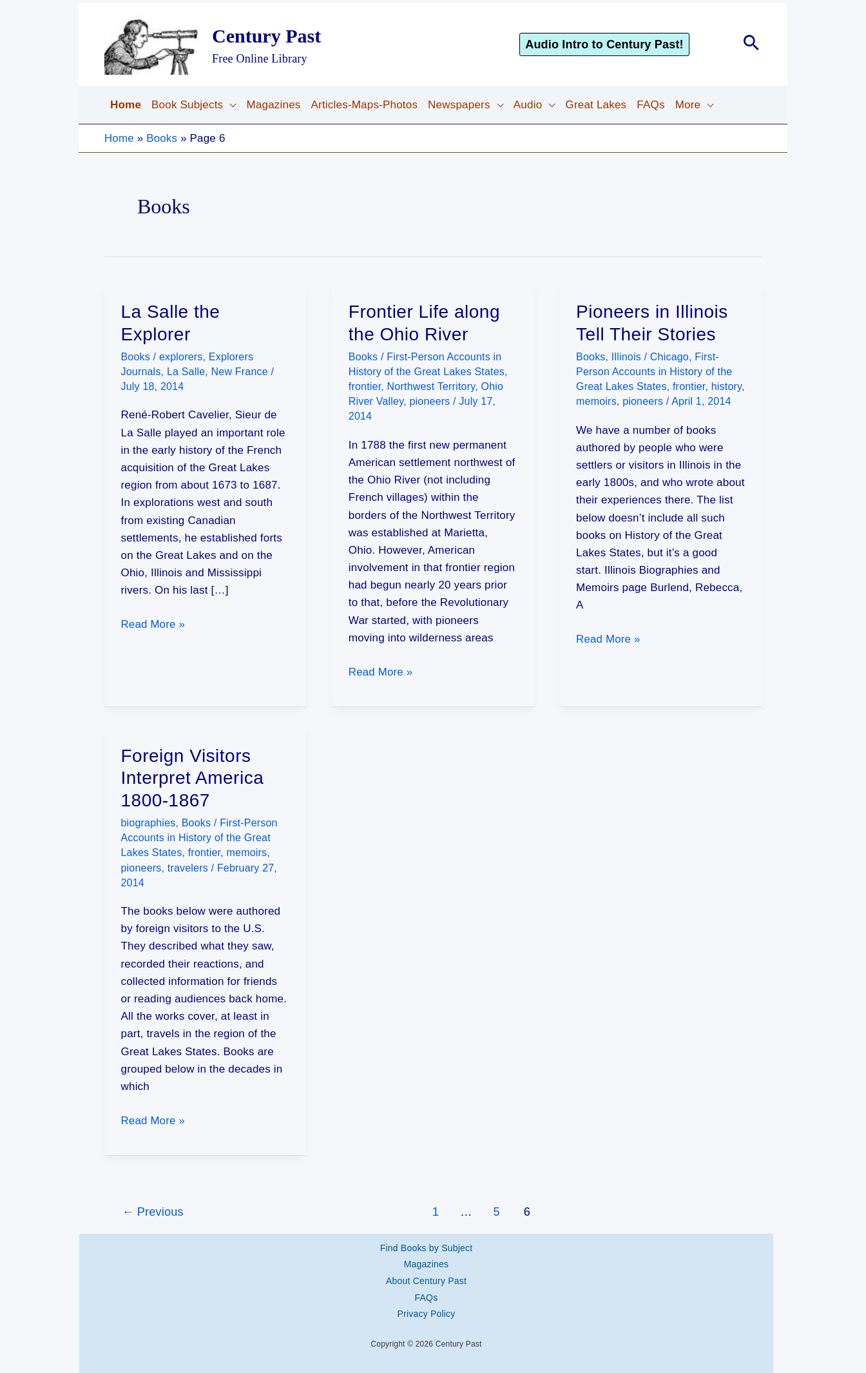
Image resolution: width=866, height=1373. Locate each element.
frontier (365, 386)
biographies (148, 822)
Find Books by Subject (426, 1246)
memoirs (596, 401)
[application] (229, 105)
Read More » (153, 624)
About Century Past (426, 1277)
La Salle (186, 371)
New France (239, 371)
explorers (181, 356)
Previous (153, 1210)
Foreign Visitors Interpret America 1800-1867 (192, 777)
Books (162, 138)
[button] (622, 44)
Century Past (266, 35)
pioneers (429, 401)
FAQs (426, 1292)
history (726, 386)
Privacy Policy (427, 1307)
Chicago (669, 356)
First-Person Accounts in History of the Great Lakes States (654, 371)
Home (119, 138)
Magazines (426, 1261)
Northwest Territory (431, 386)
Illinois (626, 356)
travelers (188, 867)
